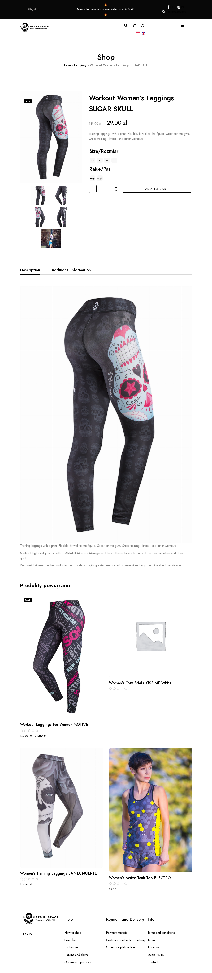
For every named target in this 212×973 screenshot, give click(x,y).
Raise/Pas (99, 169)
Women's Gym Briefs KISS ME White (140, 683)
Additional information (71, 270)
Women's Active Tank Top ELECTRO (140, 878)
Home (67, 65)
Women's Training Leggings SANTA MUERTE (58, 873)
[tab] (30, 270)
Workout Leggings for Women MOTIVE (54, 724)
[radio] (100, 160)
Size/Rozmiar (103, 151)
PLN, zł (21, 9)
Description (30, 270)
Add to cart (157, 189)
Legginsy (80, 65)
